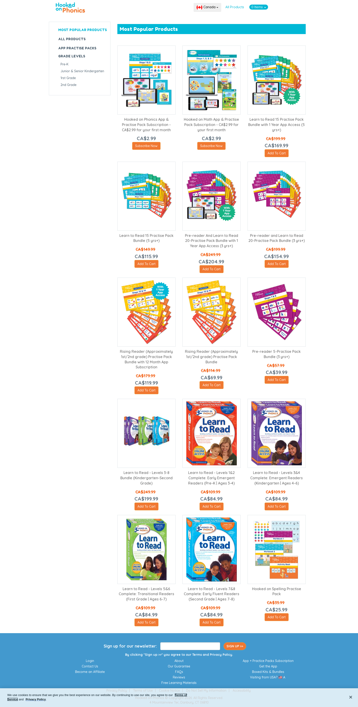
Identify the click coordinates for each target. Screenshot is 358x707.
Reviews (179, 677)
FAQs (179, 672)
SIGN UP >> (234, 646)
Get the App (268, 666)
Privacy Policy (221, 655)
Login (90, 661)
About (179, 661)
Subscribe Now (146, 146)
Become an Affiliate (90, 672)
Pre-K (64, 64)
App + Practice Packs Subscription (268, 661)
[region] (179, 697)
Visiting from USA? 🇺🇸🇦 (268, 677)
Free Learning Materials (179, 683)
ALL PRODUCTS (72, 39)
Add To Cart (277, 153)
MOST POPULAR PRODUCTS (82, 30)
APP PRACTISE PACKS (77, 48)
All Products (234, 7)
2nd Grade (68, 85)
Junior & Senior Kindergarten (82, 71)
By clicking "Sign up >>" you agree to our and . (179, 655)
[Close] (351, 697)
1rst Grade (68, 78)
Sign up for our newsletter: (130, 646)
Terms (197, 655)
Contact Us (90, 666)
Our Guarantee (179, 666)
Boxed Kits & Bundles (268, 672)
